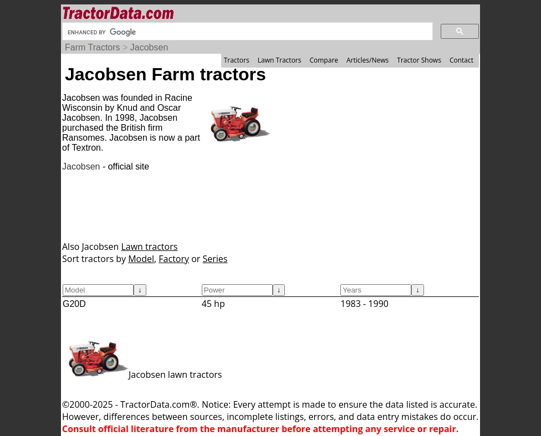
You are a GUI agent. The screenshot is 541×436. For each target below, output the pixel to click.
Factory (174, 259)
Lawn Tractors (280, 60)
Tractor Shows (419, 60)
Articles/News (367, 60)
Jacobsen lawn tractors (142, 374)
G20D (74, 304)
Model (141, 259)
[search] (246, 32)
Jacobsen (149, 47)
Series (215, 259)
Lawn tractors (149, 246)
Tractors (236, 60)
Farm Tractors (92, 47)
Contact (461, 60)
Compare (323, 60)
